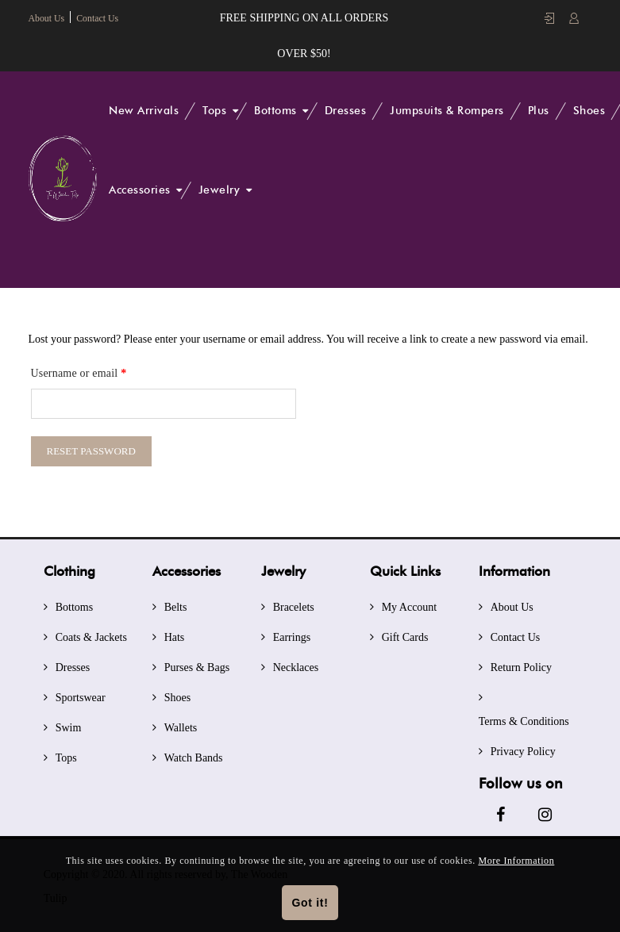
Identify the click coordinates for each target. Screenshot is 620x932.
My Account (409, 605)
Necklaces (296, 665)
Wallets (181, 725)
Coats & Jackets (91, 635)
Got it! (309, 902)
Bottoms (275, 110)
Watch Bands (193, 755)
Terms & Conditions (524, 719)
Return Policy (521, 665)
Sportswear (81, 695)
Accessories (140, 190)
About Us (47, 18)
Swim (69, 725)
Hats (174, 635)
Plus (538, 110)
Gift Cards (405, 635)
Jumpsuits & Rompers (447, 110)
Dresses (346, 110)
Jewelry (219, 190)
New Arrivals (144, 110)
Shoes (589, 110)
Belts (175, 605)
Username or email (79, 368)
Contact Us (98, 18)
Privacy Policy (523, 749)
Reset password (91, 448)
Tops (214, 110)
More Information (516, 860)
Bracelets (293, 605)
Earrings (291, 635)
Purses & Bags (196, 665)
